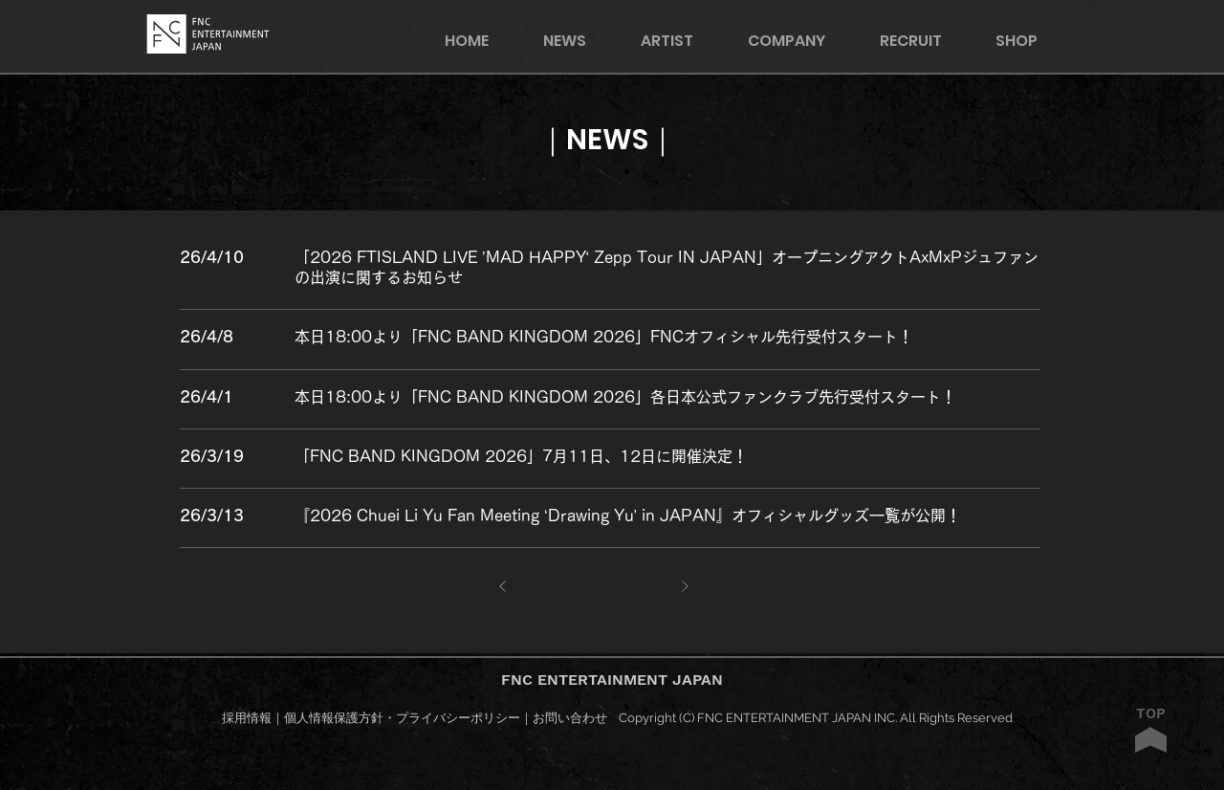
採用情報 (247, 718)
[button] (1029, 41)
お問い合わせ (570, 718)
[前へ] (503, 587)
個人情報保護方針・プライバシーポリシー (402, 718)
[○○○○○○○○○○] (667, 256)
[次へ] (685, 587)
